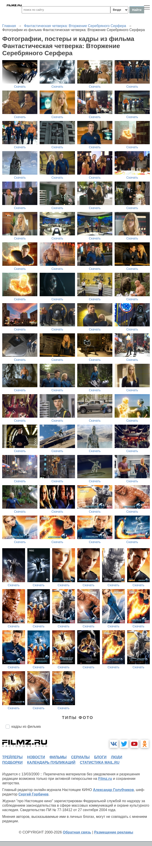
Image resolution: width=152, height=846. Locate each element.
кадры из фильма (26, 726)
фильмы (57, 757)
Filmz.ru (105, 778)
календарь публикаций (51, 762)
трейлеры (12, 757)
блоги (100, 757)
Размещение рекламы (113, 832)
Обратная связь (77, 832)
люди (116, 757)
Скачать (20, 86)
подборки (12, 762)
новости (36, 757)
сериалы (80, 757)
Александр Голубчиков (113, 790)
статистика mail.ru (100, 762)
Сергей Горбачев (33, 794)
